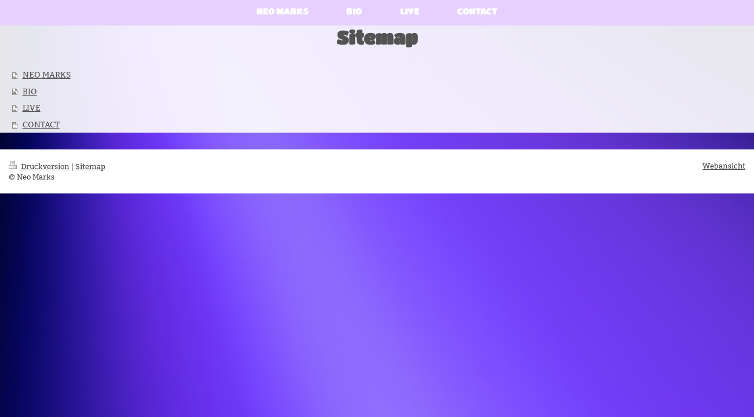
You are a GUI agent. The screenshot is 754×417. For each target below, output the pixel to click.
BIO (30, 91)
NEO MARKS (47, 75)
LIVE (32, 108)
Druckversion (40, 166)
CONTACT (41, 124)
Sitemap (90, 166)
